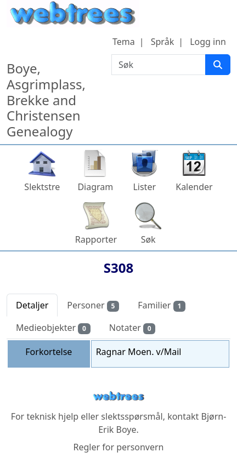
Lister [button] (144, 187)
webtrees (118, 396)
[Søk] (217, 64)
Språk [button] (162, 42)
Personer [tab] (93, 305)
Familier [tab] (161, 305)
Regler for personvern (118, 447)
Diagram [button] (95, 187)
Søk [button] (148, 239)
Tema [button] (123, 42)
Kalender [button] (194, 187)
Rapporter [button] (96, 239)
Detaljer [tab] (32, 305)
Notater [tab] (132, 328)
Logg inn (208, 42)
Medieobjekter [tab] (53, 328)
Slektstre (42, 187)
